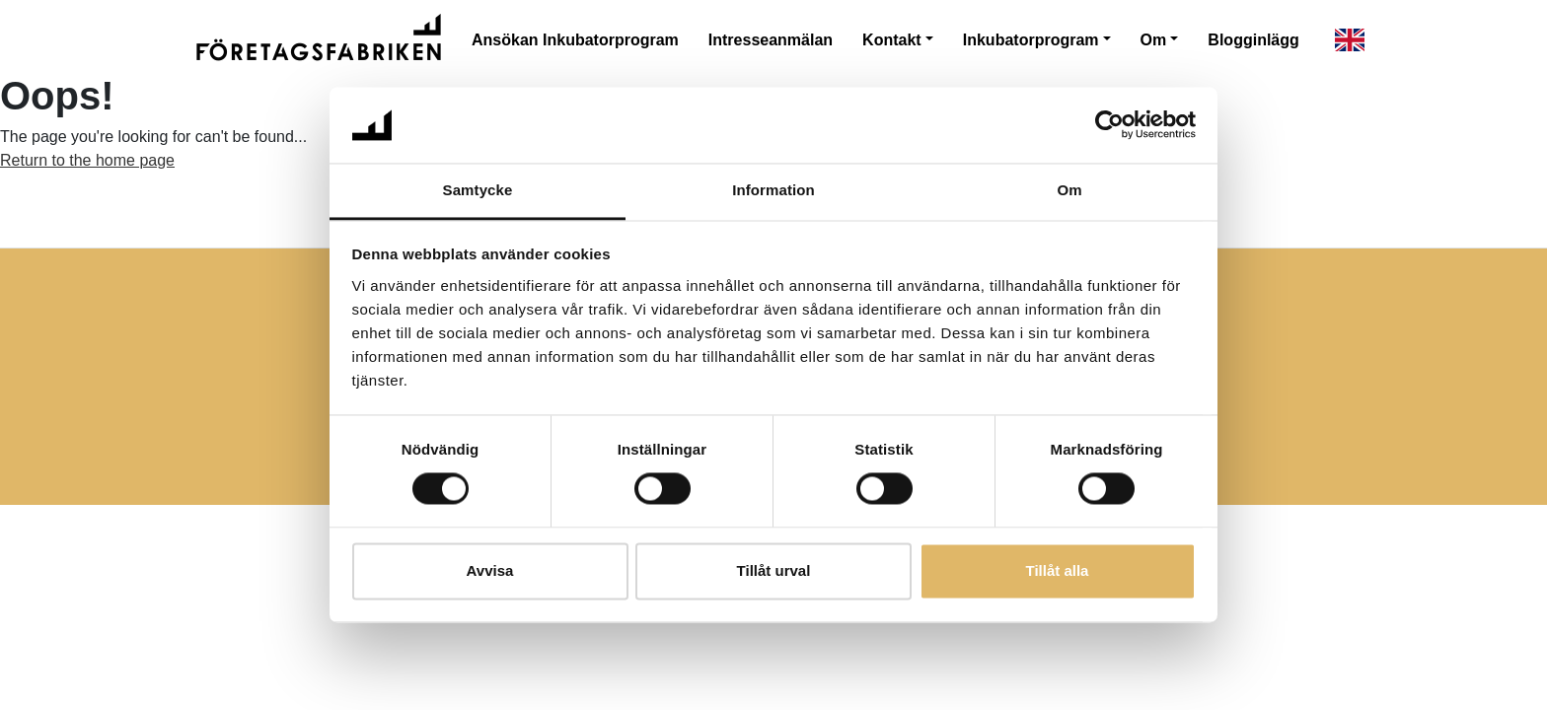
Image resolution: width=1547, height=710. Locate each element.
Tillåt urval (774, 570)
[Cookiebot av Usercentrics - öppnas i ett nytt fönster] (1109, 125)
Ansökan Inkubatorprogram (575, 40)
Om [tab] (1069, 189)
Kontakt (891, 40)
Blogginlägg (1253, 40)
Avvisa (490, 570)
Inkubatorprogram (1031, 40)
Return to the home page (87, 160)
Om (1154, 40)
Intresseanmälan (770, 40)
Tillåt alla (1057, 570)
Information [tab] (773, 189)
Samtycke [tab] (478, 189)
